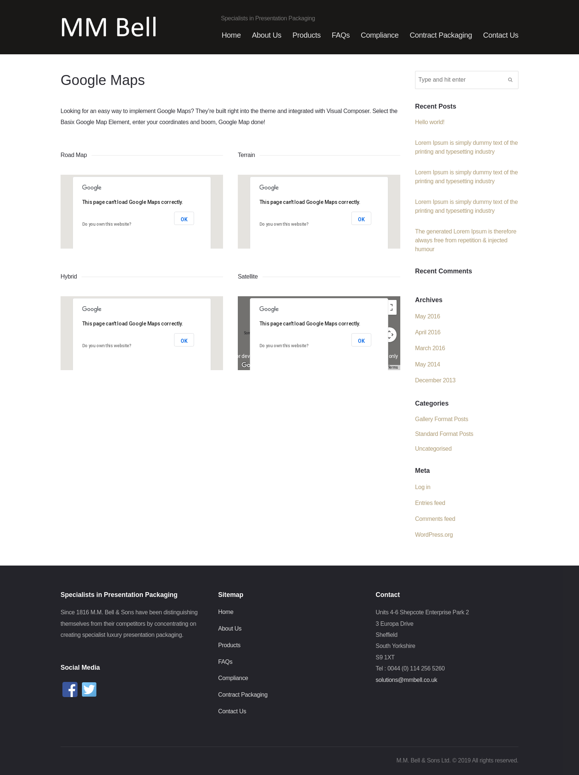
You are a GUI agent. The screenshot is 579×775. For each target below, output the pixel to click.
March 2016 (430, 348)
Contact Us (500, 35)
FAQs (341, 35)
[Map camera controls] (389, 334)
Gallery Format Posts (441, 419)
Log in (423, 487)
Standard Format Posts (444, 434)
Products (306, 35)
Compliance (379, 35)
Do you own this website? (106, 224)
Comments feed (435, 519)
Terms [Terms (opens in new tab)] (393, 367)
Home (231, 35)
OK (184, 219)
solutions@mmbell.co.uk (406, 680)
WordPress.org (434, 535)
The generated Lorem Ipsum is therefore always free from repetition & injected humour (465, 240)
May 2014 (427, 364)
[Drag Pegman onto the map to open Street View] (389, 357)
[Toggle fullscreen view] (389, 307)
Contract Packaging (441, 35)
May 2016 (427, 316)
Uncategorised (433, 448)
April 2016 (428, 332)
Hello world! (430, 122)
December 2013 (435, 380)
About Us (266, 35)
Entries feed (430, 503)
